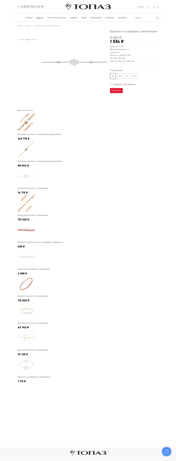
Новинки (73, 18)
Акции (84, 18)
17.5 (134, 76)
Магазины (122, 18)
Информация (96, 18)
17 (127, 76)
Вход (140, 7)
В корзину (116, 91)
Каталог (39, 18)
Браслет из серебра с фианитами (47, 26)
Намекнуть (131, 85)
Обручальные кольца (56, 18)
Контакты (110, 18)
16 (113, 76)
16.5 (120, 76)
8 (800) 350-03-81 (33, 7)
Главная (29, 18)
